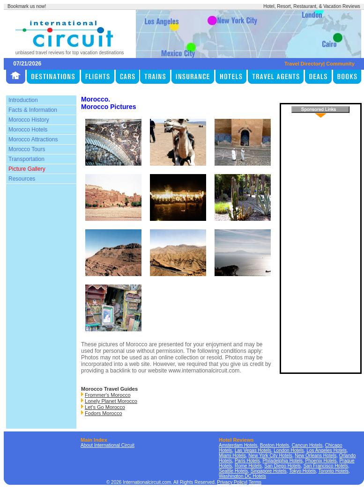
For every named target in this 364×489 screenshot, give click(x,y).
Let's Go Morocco (105, 407)
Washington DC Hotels (242, 476)
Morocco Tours (26, 149)
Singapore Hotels (269, 471)
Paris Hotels (247, 460)
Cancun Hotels (307, 445)
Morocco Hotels (27, 129)
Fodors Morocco (103, 413)
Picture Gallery (26, 169)
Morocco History (28, 120)
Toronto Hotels (334, 471)
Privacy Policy (231, 482)
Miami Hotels (232, 455)
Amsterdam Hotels (238, 445)
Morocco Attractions (33, 139)
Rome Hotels (248, 465)
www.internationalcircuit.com (204, 370)
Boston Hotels (274, 445)
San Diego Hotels (282, 465)
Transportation (26, 159)
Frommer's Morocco (107, 395)
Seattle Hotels (233, 471)
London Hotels (289, 450)
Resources (21, 178)
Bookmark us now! (26, 6)
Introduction (23, 100)
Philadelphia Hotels (282, 460)
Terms (255, 482)
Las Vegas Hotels (253, 450)
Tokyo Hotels (302, 471)
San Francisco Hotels (326, 465)
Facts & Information (32, 110)
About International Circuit (107, 445)
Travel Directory (303, 63)
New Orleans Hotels (315, 455)
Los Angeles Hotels (326, 450)
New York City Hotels (270, 455)
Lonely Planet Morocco (111, 401)
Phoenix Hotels (321, 460)
